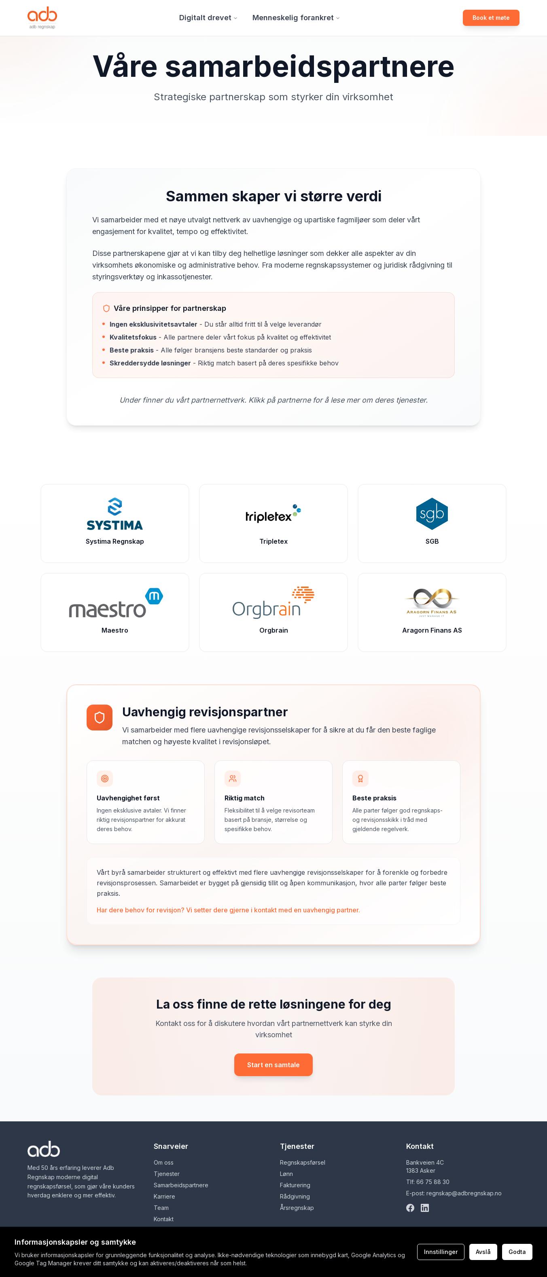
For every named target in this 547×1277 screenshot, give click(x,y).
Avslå (483, 1251)
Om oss (164, 1162)
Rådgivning (295, 1196)
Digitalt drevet (208, 17)
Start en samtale (273, 1065)
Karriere (164, 1196)
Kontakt (164, 1219)
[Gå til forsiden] (42, 17)
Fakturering (295, 1185)
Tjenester (167, 1173)
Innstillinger (441, 1251)
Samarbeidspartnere (181, 1185)
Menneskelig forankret (296, 17)
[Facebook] (410, 1208)
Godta (517, 1251)
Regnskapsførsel (302, 1162)
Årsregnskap (297, 1207)
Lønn (286, 1173)
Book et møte (491, 17)
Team (161, 1207)
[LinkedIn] (425, 1208)
